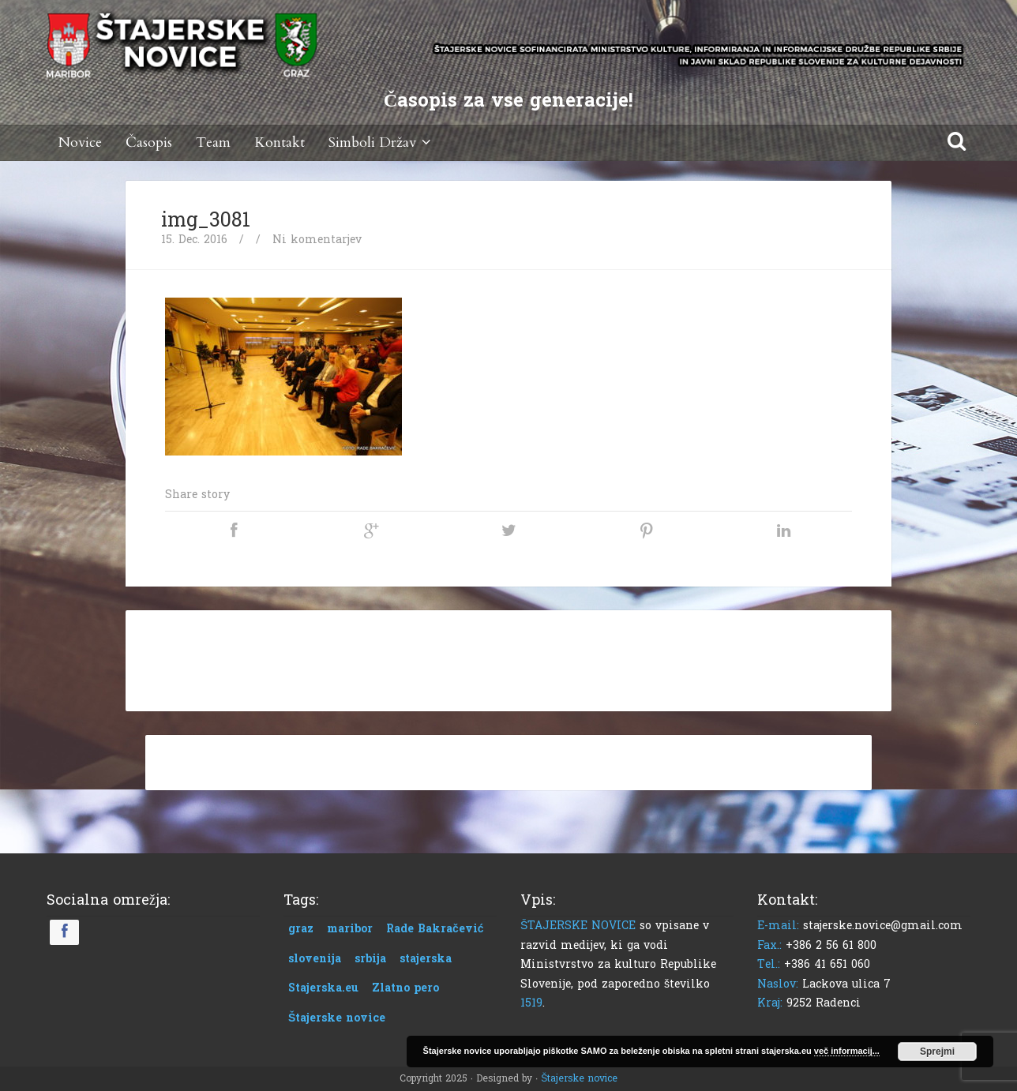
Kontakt (279, 142)
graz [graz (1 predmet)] (300, 929)
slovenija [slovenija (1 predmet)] (314, 959)
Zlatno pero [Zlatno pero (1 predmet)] (405, 988)
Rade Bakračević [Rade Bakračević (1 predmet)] (435, 929)
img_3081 (205, 220)
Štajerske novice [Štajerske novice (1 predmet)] (336, 1018)
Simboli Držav (382, 142)
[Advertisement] (508, 657)
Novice (80, 142)
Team (213, 142)
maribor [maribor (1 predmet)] (350, 929)
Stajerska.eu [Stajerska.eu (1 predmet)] (323, 988)
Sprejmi (937, 1051)
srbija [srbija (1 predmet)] (370, 959)
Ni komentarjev (317, 239)
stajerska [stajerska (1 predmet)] (426, 959)
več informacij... (847, 1050)
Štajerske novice (579, 1078)
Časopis (149, 142)
